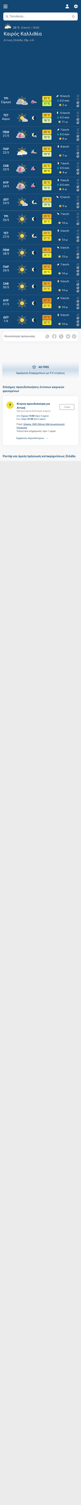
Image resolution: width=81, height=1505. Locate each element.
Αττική (8, 40)
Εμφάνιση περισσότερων (30, 438)
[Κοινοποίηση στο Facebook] (54, 336)
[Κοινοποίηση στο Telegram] (68, 336)
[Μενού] (5, 6)
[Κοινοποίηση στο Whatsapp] (47, 336)
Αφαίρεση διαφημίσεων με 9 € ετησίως (40, 370)
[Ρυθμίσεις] (76, 6)
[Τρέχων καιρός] (40, 26)
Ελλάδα (18, 40)
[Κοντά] (73, 16)
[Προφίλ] (67, 6)
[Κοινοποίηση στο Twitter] (61, 336)
